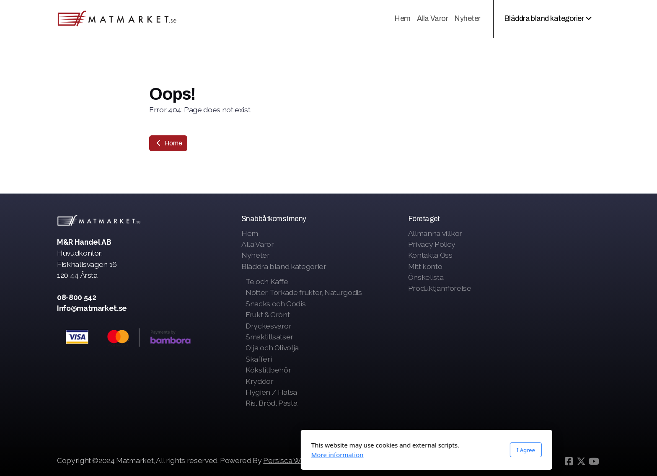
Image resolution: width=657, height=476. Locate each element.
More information (239, 454)
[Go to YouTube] (593, 461)
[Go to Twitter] (581, 461)
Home (168, 143)
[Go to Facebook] (568, 461)
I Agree (428, 450)
